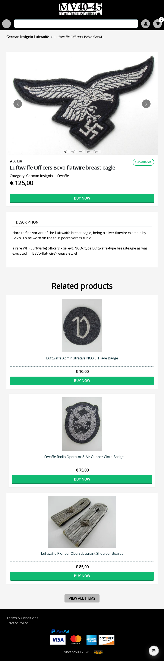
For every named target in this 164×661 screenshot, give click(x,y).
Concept (71, 652)
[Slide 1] (74, 151)
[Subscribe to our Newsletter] (154, 651)
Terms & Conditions (22, 618)
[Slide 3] (89, 151)
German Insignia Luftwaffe (27, 37)
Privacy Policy (17, 623)
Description (27, 222)
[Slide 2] (82, 151)
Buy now (82, 198)
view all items (82, 598)
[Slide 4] (97, 151)
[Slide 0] (66, 151)
